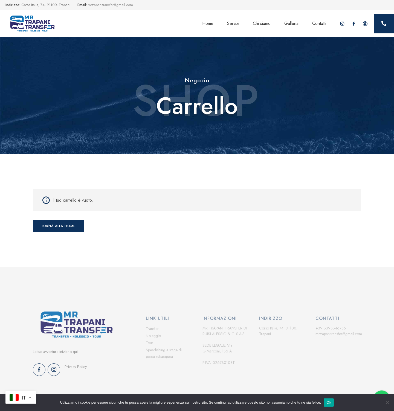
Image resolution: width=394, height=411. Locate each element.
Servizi (233, 23)
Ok (328, 402)
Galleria (291, 23)
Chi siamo (262, 23)
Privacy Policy (76, 366)
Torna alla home (58, 226)
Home (207, 23)
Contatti (319, 23)
